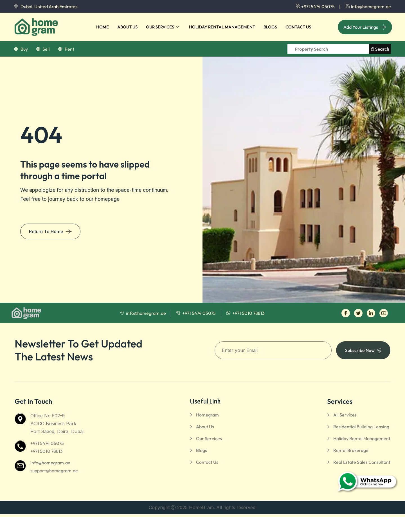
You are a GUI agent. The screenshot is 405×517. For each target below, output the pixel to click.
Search (380, 49)
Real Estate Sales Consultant (361, 462)
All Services (345, 415)
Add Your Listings (360, 27)
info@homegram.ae (50, 462)
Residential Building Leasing (361, 426)
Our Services (162, 27)
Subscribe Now (363, 350)
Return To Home (46, 231)
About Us (127, 27)
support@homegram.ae (54, 470)
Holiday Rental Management (222, 27)
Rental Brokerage (350, 450)
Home (102, 27)
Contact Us (298, 27)
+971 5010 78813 (46, 451)
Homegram (207, 415)
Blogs (270, 27)
